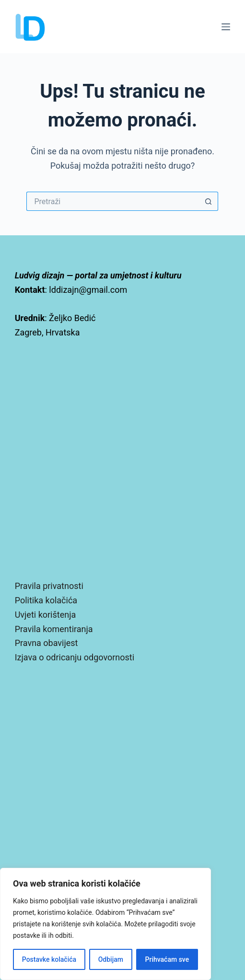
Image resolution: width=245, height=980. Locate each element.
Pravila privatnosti (49, 586)
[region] (105, 924)
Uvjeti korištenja (45, 615)
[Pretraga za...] (112, 201)
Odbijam (110, 959)
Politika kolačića (46, 600)
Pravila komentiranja (54, 629)
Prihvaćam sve (167, 959)
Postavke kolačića (49, 959)
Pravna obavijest (46, 643)
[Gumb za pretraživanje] (208, 201)
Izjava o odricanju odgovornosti (74, 657)
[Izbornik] (226, 27)
